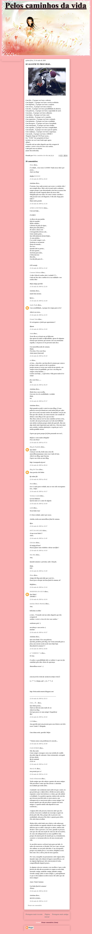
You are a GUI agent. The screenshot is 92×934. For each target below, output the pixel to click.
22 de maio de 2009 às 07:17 (38, 401)
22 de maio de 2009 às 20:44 (38, 717)
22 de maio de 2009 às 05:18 (38, 356)
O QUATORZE (34, 748)
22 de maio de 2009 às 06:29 (38, 385)
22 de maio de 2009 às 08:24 (38, 465)
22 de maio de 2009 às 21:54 (38, 774)
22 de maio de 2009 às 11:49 (38, 538)
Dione (32, 165)
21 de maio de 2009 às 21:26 (38, 203)
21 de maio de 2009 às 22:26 (38, 286)
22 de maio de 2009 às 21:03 (38, 764)
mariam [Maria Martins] (37, 603)
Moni (31, 483)
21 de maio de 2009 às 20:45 (38, 179)
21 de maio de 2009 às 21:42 (38, 268)
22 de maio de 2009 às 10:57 (38, 526)
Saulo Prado (33, 305)
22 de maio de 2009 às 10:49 (38, 503)
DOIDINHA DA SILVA (37, 591)
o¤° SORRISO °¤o (35, 653)
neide (31, 508)
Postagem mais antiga (60, 914)
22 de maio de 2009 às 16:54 (38, 599)
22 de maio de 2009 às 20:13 (38, 698)
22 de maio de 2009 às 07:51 (38, 442)
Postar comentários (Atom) (49, 922)
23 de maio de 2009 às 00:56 (38, 891)
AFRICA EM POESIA (37, 208)
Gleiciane (33, 542)
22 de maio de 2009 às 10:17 (38, 491)
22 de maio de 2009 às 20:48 (38, 744)
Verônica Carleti (35, 496)
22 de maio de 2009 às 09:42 (38, 479)
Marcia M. (33, 768)
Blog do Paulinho (35, 447)
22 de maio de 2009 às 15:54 (38, 587)
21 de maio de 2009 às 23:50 (38, 329)
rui (31, 360)
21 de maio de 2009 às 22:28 (38, 301)
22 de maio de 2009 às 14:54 (38, 550)
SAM (31, 721)
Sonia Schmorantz (35, 778)
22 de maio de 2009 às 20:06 (38, 648)
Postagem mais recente (34, 914)
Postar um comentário (35, 905)
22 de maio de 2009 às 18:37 (38, 632)
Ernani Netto (34, 319)
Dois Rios (33, 555)
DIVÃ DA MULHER (36, 530)
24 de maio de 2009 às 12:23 (38, 901)
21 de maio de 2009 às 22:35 (38, 315)
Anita (31, 333)
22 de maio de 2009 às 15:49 (38, 571)
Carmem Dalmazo (35, 272)
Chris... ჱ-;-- (33, 703)
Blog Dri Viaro (34, 469)
